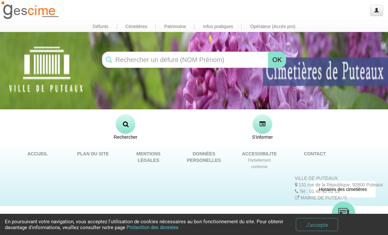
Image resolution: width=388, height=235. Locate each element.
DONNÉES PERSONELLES (204, 157)
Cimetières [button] (136, 26)
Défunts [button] (100, 26)
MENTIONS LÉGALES (148, 157)
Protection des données (152, 227)
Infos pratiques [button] (218, 26)
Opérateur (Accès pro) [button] (272, 26)
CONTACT (315, 153)
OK (277, 59)
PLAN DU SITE (93, 153)
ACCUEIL (37, 153)
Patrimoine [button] (175, 26)
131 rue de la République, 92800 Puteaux (339, 184)
